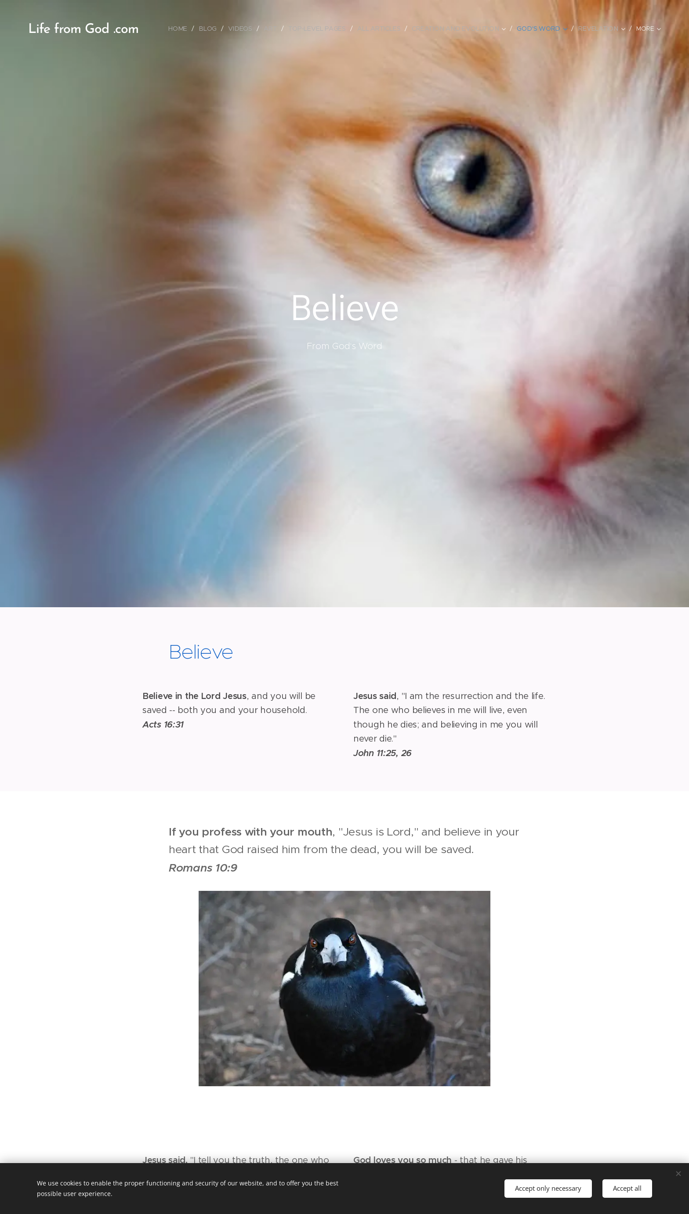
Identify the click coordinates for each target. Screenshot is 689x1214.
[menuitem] (182, 29)
